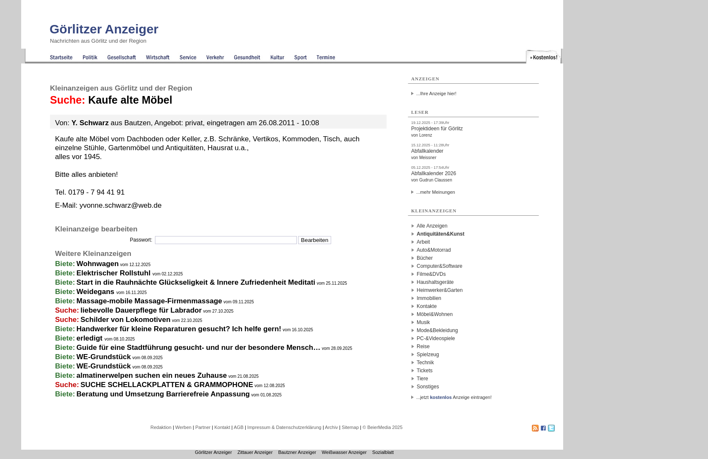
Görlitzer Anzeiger (104, 29)
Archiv (331, 427)
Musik (423, 322)
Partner (202, 427)
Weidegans (96, 292)
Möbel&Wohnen (435, 314)
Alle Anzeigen (432, 226)
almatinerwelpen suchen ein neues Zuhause (152, 375)
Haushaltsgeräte (435, 282)
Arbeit (423, 242)
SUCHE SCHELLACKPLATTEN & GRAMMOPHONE (166, 385)
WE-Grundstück (104, 357)
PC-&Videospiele (436, 338)
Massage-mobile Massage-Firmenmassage (149, 301)
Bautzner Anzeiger (297, 452)
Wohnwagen (98, 264)
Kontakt (222, 427)
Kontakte (427, 306)
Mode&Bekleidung (437, 330)
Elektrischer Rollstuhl (115, 273)
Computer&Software (439, 266)
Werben (183, 427)
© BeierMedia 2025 (382, 427)
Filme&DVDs (431, 274)
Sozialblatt (383, 452)
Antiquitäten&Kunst (441, 234)
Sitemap (350, 427)
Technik (425, 362)
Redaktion (160, 427)
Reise (423, 346)
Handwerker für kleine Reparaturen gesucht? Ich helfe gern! (179, 329)
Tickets (425, 370)
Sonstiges (428, 387)
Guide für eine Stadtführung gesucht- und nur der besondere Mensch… (199, 348)
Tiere (422, 379)
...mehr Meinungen (435, 192)
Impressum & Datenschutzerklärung (284, 427)
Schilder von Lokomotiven (125, 320)
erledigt (91, 338)
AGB (238, 427)
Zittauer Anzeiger (255, 452)
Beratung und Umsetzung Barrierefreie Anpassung (163, 394)
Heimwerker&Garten (440, 290)
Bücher (425, 258)
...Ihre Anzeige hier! (436, 93)
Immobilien (429, 298)
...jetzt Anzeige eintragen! (454, 397)
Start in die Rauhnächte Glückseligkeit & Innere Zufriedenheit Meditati (196, 282)
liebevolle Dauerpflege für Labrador (141, 310)
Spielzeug (428, 354)
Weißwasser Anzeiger (344, 452)
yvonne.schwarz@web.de (121, 205)
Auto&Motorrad (434, 250)
